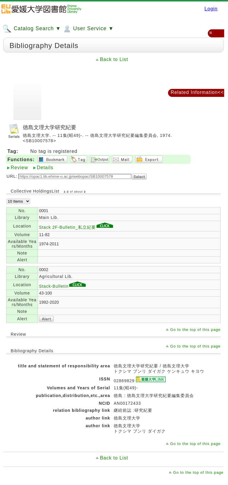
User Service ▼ (88, 28)
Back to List (114, 59)
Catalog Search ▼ (31, 28)
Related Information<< (197, 92)
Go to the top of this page (195, 329)
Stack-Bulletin (62, 286)
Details (45, 167)
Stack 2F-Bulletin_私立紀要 (76, 227)
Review (19, 167)
